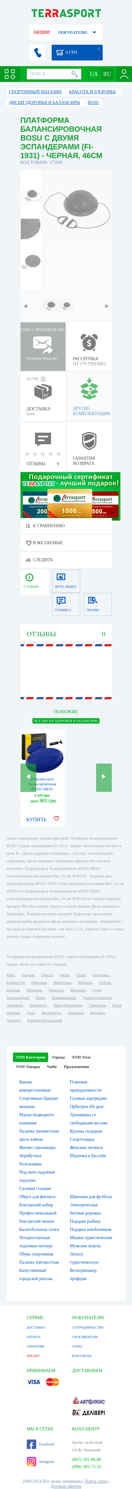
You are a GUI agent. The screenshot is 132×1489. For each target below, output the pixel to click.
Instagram (41, 1461)
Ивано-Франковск (67, 1005)
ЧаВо (52, 1066)
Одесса (47, 975)
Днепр (64, 975)
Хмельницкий (18, 998)
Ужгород (13, 1020)
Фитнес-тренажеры (37, 1147)
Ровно (40, 998)
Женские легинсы (86, 1147)
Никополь (75, 1013)
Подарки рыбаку (85, 1221)
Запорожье (100, 975)
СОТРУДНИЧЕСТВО (88, 1327)
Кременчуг (38, 1005)
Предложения (76, 1066)
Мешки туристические (91, 1237)
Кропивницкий (64, 998)
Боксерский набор (36, 1205)
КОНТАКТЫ (81, 1356)
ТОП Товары (28, 1066)
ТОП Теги (81, 1057)
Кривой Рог (16, 982)
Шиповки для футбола (91, 1196)
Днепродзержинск (97, 998)
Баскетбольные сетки (39, 1229)
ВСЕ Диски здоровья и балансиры (66, 721)
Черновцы (15, 1005)
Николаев (38, 982)
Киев (10, 975)
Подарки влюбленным (91, 1229)
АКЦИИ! (41, 32)
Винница (85, 982)
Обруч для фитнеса (37, 1196)
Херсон (105, 982)
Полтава (13, 990)
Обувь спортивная (36, 1254)
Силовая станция (35, 1188)
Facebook (40, 1444)
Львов (81, 975)
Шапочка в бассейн (88, 1155)
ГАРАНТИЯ (35, 1346)
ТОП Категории (30, 1057)
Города (58, 1057)
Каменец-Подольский (44, 1020)
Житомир (77, 990)
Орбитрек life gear (87, 1106)
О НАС (77, 1346)
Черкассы (56, 990)
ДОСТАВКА (36, 1327)
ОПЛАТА (34, 1337)
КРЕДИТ (33, 1356)
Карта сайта (96, 1481)
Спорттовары (82, 1139)
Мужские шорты (85, 1246)
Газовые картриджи (88, 1098)
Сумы (96, 990)
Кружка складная (86, 1131)
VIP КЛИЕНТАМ (85, 1337)
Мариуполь (62, 982)
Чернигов (34, 990)
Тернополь (97, 1005)
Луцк (30, 1013)
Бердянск (97, 1013)
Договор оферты (66, 1486)
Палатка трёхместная (39, 1262)
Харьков (27, 975)
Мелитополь (51, 1013)
